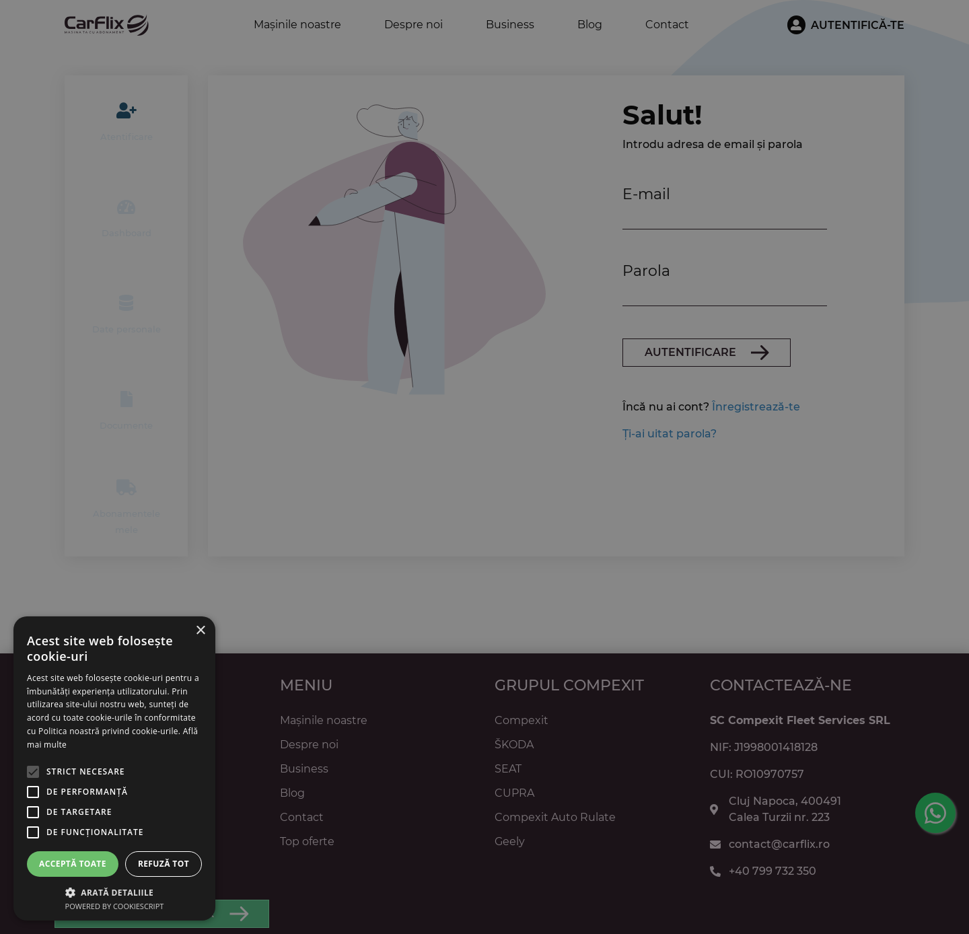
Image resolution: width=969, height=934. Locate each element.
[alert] (484, 467)
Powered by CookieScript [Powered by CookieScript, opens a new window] (114, 906)
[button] (114, 892)
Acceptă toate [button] (72, 863)
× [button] (200, 631)
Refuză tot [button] (163, 863)
